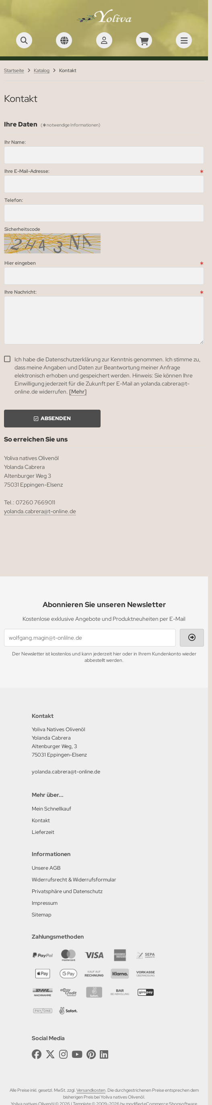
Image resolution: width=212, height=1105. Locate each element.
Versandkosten (90, 1090)
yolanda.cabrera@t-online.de (40, 511)
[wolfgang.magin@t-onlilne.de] (90, 638)
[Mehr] (77, 391)
